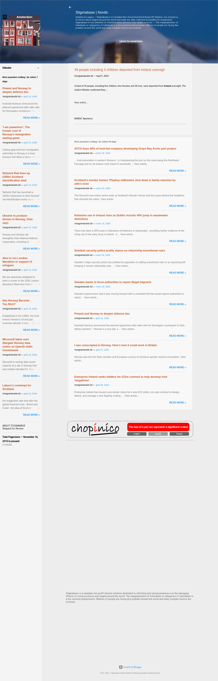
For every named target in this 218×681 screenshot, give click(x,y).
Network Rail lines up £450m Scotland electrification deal (16, 177)
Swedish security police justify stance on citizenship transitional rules (119, 250)
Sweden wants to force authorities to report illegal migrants (112, 282)
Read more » (177, 170)
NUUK (130, 528)
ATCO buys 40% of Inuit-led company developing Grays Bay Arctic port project (125, 148)
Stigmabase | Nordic (92, 12)
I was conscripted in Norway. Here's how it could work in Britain (115, 345)
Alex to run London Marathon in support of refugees (17, 262)
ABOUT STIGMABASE (13, 425)
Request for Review (12, 428)
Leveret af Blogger (130, 667)
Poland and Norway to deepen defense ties (102, 313)
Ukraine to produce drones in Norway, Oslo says (17, 219)
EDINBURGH (130, 503)
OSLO (130, 553)
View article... (81, 102)
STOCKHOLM (130, 578)
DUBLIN (130, 478)
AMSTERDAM (130, 452)
